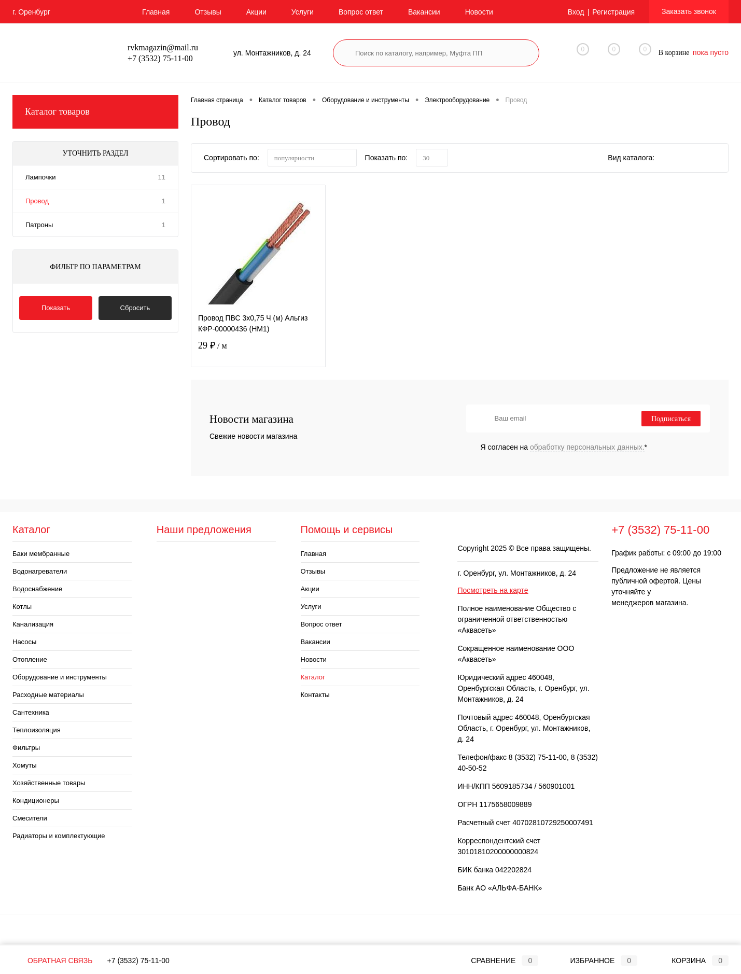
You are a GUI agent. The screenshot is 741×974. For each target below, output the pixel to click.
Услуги (302, 12)
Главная (156, 12)
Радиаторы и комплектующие (58, 836)
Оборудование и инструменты (59, 677)
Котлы (22, 606)
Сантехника (30, 712)
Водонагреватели (39, 571)
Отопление (29, 659)
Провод (37, 201)
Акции (256, 12)
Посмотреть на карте (492, 590)
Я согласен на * (564, 447)
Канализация (32, 624)
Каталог (313, 677)
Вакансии (424, 12)
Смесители (29, 818)
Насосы (24, 642)
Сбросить (135, 308)
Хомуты (24, 765)
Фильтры (26, 748)
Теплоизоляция (36, 730)
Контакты (315, 695)
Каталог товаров (95, 112)
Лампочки (40, 177)
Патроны (39, 225)
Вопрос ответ (361, 12)
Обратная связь (52, 960)
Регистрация (613, 12)
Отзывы (207, 12)
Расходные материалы (48, 695)
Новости (479, 12)
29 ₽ (258, 352)
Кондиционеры (35, 800)
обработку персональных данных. (587, 447)
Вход (576, 12)
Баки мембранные (40, 554)
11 (161, 177)
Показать (55, 308)
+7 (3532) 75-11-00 (138, 960)
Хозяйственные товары (48, 783)
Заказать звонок (689, 11)
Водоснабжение (37, 589)
